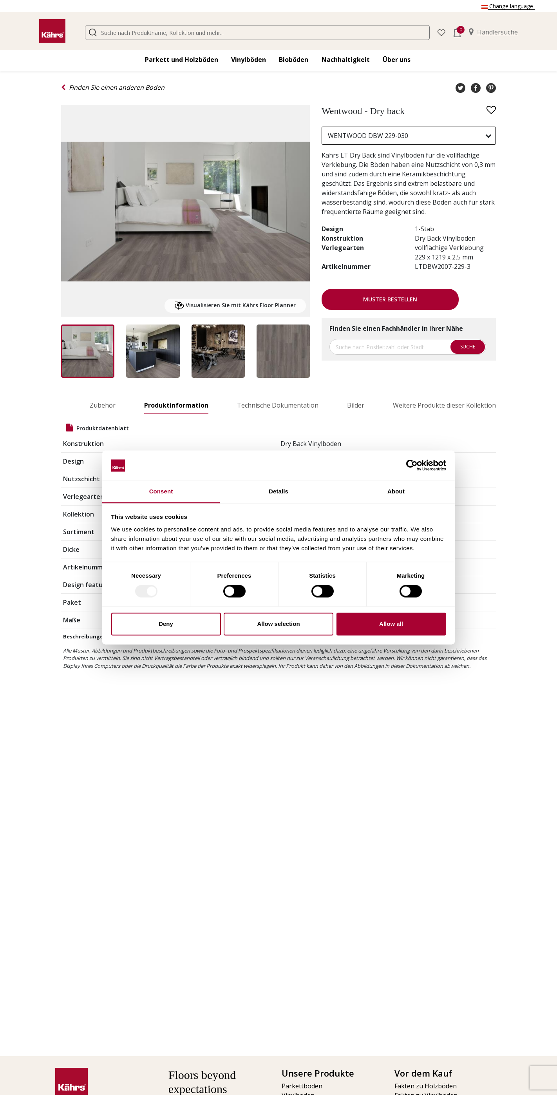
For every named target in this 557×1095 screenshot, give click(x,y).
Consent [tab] (161, 491)
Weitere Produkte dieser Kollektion (444, 405)
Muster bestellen (390, 299)
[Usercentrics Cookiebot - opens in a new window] (412, 465)
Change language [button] (508, 6)
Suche (467, 346)
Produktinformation (176, 405)
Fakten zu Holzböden (425, 1086)
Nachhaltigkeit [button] (346, 59)
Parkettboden (302, 1086)
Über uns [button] (397, 59)
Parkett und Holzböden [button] (181, 59)
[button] (441, 32)
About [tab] (396, 491)
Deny (166, 623)
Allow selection (278, 623)
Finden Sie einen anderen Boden (113, 87)
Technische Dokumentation (277, 405)
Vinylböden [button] (248, 59)
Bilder (355, 405)
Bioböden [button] (293, 59)
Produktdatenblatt (97, 428)
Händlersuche (493, 32)
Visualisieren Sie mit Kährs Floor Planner (235, 305)
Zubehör (103, 405)
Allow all (391, 623)
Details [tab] (278, 491)
